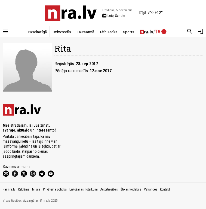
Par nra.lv (9, 189)
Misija (36, 189)
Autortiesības (109, 189)
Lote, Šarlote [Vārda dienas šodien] (113, 15)
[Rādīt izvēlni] (5, 31)
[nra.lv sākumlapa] (71, 13)
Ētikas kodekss (131, 189)
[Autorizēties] (200, 31)
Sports (128, 32)
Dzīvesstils (62, 32)
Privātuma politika (55, 189)
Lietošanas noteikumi (83, 189)
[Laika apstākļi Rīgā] (151, 13)
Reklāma (23, 189)
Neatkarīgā (37, 32)
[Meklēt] (189, 31)
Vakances (150, 189)
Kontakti (165, 189)
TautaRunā (85, 32)
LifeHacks (108, 32)
